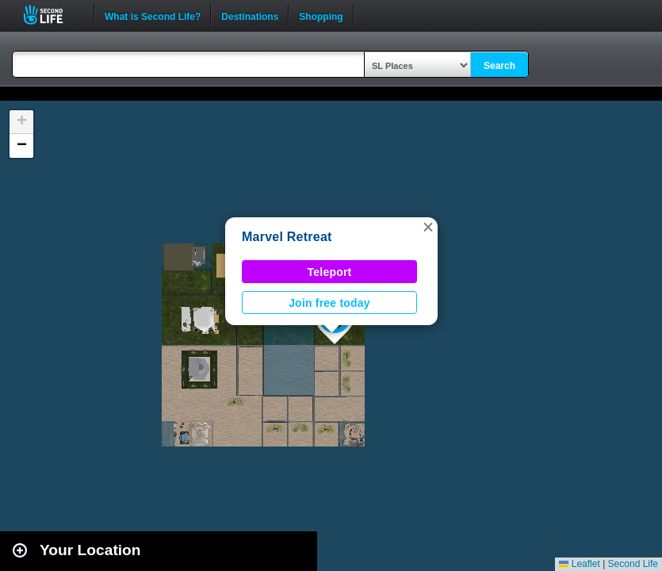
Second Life (52, 14)
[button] (428, 226)
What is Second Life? (153, 15)
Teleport (330, 272)
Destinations (249, 15)
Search (499, 65)
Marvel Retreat (287, 236)
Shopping (320, 15)
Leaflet (579, 563)
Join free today (329, 303)
